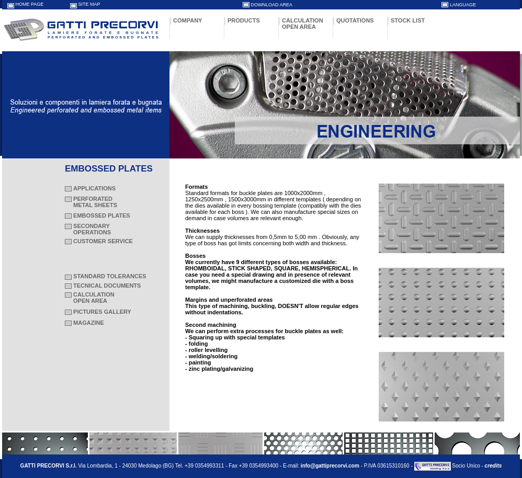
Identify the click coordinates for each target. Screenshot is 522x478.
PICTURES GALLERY (102, 312)
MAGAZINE (88, 323)
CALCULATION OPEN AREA (302, 23)
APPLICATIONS (94, 188)
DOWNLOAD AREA (272, 4)
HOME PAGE (30, 4)
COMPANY (187, 20)
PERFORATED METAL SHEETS (91, 202)
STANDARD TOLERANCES (109, 276)
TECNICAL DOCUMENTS (107, 285)
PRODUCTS (244, 20)
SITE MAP (89, 4)
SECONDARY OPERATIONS (88, 229)
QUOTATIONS (355, 20)
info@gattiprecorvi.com (330, 466)
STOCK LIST (408, 20)
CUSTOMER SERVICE (103, 241)
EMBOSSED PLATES (101, 215)
